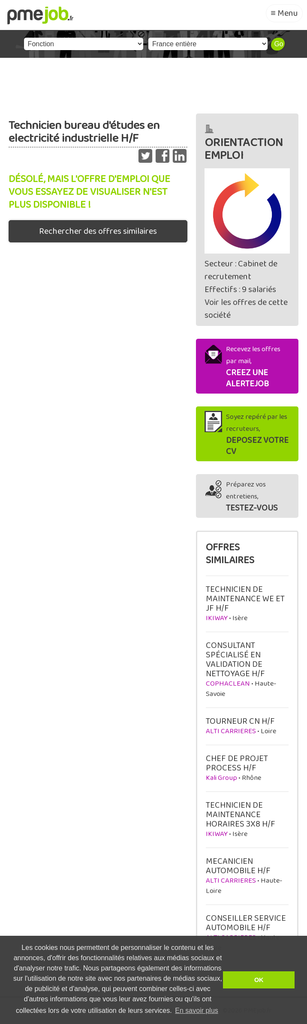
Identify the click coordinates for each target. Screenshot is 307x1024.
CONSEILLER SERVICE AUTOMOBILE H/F (246, 922)
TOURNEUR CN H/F (240, 721)
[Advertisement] (153, 83)
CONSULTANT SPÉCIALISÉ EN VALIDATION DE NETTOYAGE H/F (235, 660)
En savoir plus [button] (196, 1010)
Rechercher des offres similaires (98, 231)
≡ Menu (284, 13)
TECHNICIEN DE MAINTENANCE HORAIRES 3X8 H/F (240, 814)
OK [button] (259, 979)
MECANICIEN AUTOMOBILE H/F (238, 866)
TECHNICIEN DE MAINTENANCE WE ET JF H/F (245, 598)
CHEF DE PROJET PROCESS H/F (237, 763)
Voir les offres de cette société (246, 309)
